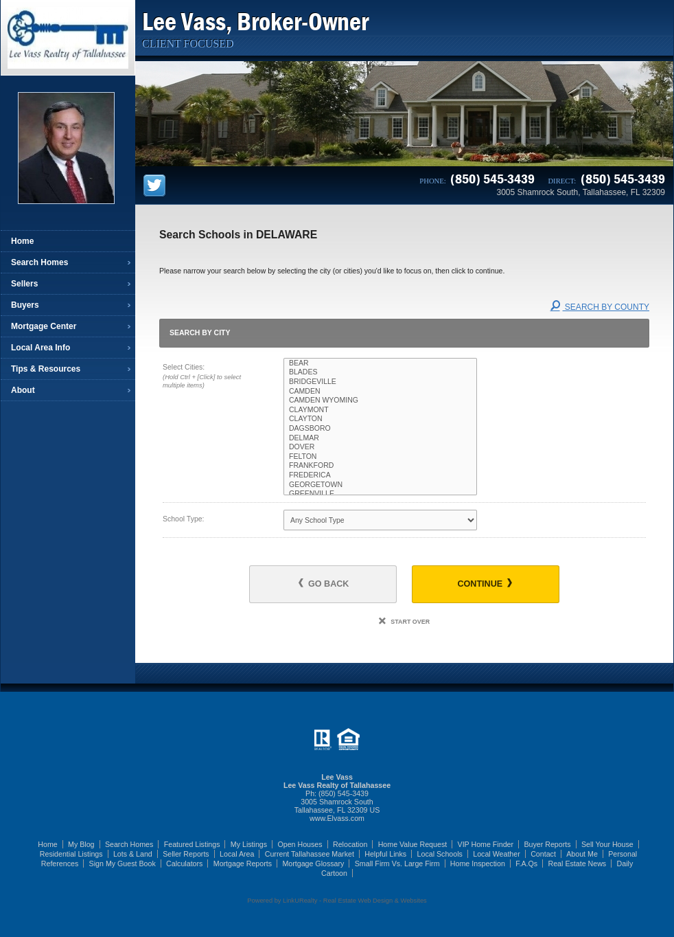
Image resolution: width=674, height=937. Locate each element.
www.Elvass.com (337, 818)
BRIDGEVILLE (380, 382)
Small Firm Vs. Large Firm (397, 863)
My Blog (81, 844)
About (23, 390)
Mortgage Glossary (313, 863)
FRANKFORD (380, 466)
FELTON (380, 457)
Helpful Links (385, 854)
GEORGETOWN (380, 485)
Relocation (350, 844)
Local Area (237, 854)
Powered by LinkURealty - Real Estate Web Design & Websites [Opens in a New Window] (336, 900)
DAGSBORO (380, 428)
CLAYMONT (380, 410)
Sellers (24, 284)
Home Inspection (477, 863)
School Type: (184, 519)
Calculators (184, 863)
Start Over (404, 621)
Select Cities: (211, 377)
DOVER (380, 447)
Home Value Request (413, 844)
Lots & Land (132, 854)
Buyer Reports (547, 844)
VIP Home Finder (486, 844)
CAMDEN (380, 391)
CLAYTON (380, 419)
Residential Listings (71, 854)
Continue (484, 583)
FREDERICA (380, 475)
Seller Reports (186, 854)
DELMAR (380, 438)
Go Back (324, 583)
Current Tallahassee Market (309, 854)
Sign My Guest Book (122, 863)
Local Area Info (40, 347)
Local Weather (496, 854)
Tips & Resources (45, 369)
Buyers (25, 305)
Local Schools (440, 854)
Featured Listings (192, 844)
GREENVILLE (380, 494)
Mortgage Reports (242, 863)
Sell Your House (607, 844)
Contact (543, 854)
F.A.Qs (526, 863)
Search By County (599, 307)
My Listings (249, 844)
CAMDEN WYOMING (380, 400)
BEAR (380, 363)
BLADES (380, 372)
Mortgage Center (43, 326)
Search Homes (39, 262)
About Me (582, 854)
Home (22, 241)
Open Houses (299, 844)
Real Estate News (577, 863)
